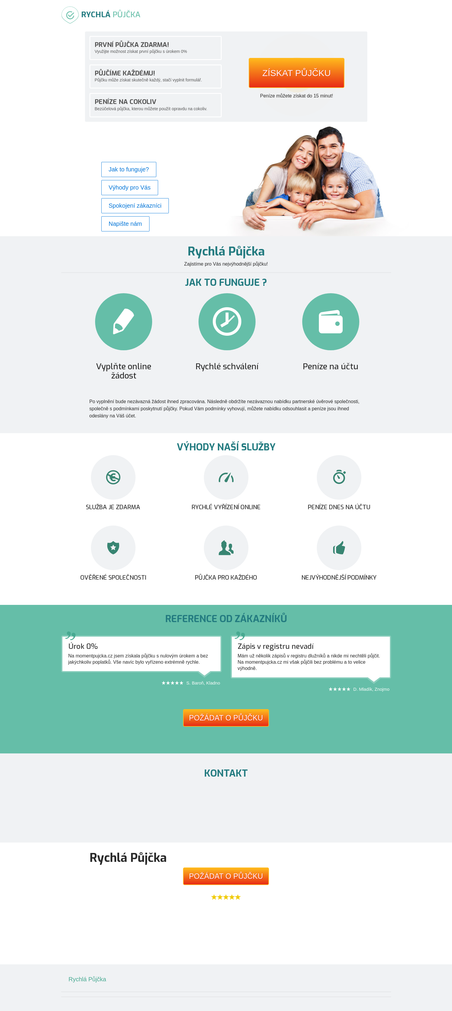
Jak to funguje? (129, 169)
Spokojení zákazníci (135, 205)
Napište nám (125, 223)
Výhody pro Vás (130, 187)
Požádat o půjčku (226, 718)
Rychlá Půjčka (87, 979)
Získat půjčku (296, 73)
